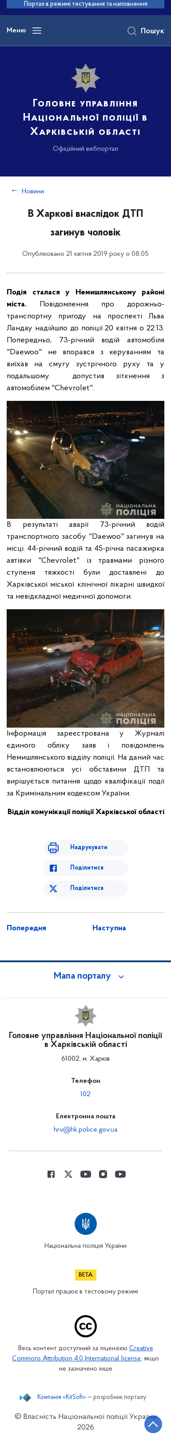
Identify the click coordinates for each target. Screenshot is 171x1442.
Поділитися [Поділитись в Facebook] (86, 868)
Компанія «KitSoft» (61, 1398)
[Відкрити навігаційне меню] (36, 30)
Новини (33, 191)
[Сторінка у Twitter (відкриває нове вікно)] (68, 1174)
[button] (85, 976)
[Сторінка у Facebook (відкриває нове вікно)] (51, 1174)
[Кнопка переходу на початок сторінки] (153, 1424)
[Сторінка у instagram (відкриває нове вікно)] (103, 1174)
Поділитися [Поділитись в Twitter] (86, 888)
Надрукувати (88, 847)
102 (85, 1094)
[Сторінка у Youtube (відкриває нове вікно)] (85, 1174)
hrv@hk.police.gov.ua (85, 1129)
